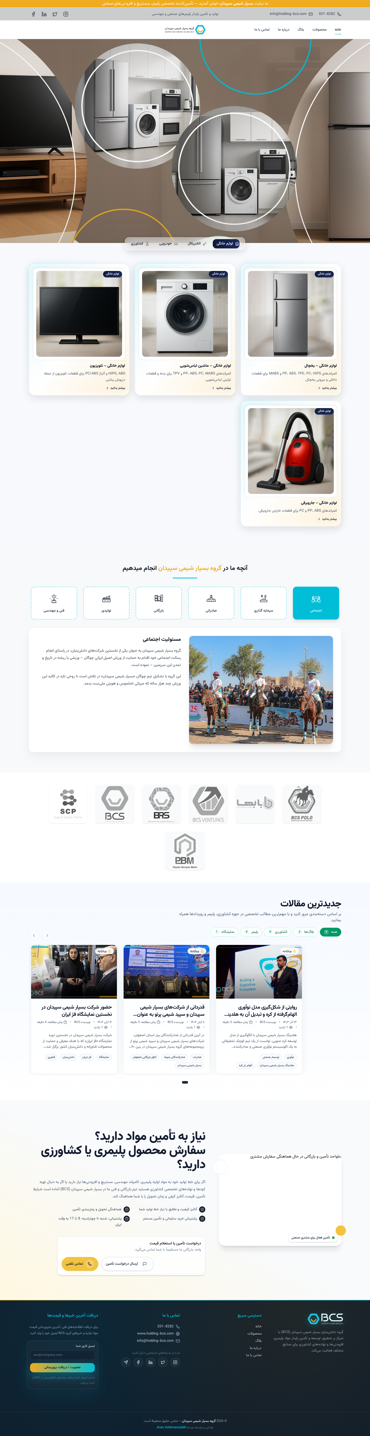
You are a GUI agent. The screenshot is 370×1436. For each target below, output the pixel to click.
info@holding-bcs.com (155, 1341)
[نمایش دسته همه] (330, 932)
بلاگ (301, 29)
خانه (338, 29)
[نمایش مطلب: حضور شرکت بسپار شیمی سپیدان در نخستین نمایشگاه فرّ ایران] (74, 1009)
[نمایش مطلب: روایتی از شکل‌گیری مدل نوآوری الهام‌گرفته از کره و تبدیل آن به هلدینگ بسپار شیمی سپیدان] (259, 1009)
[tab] (316, 603)
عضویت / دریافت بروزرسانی (62, 1367)
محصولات (319, 30)
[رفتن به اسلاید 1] (185, 1082)
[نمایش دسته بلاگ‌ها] (305, 932)
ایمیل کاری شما (85, 1346)
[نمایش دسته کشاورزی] (277, 932)
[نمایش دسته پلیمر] (251, 932)
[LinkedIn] (44, 14)
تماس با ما (262, 29)
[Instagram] (65, 14)
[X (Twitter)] (55, 14)
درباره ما (283, 29)
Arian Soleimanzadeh (171, 1427)
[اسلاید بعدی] (34, 935)
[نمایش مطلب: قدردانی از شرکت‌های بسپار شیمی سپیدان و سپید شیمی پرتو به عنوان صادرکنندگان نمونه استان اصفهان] (166, 1009)
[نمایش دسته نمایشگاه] (224, 932)
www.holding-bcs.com (155, 1333)
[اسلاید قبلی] (47, 935)
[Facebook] (33, 14)
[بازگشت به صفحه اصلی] (325, 1319)
